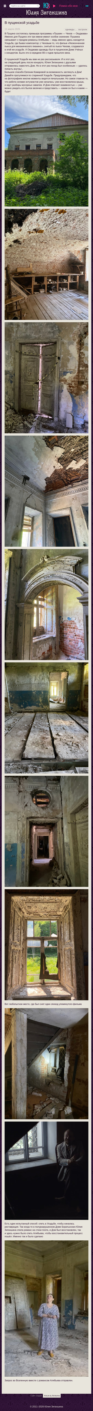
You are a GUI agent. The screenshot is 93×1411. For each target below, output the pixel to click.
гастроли (82, 29)
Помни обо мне (68, 5)
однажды (69, 29)
